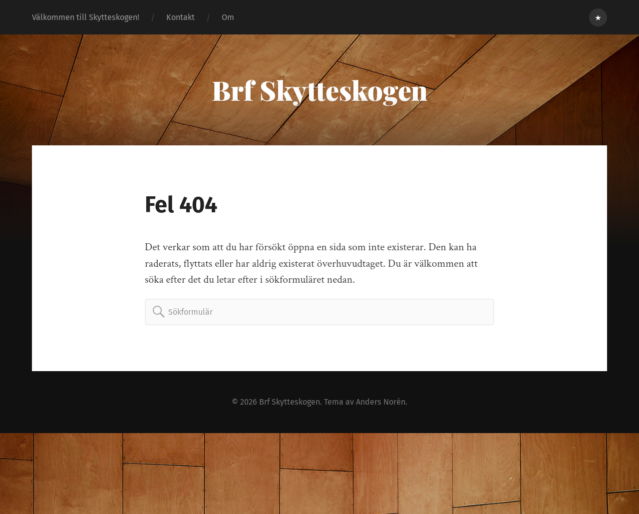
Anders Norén (380, 402)
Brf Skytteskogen (320, 90)
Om (228, 17)
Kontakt (180, 17)
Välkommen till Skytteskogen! (85, 17)
